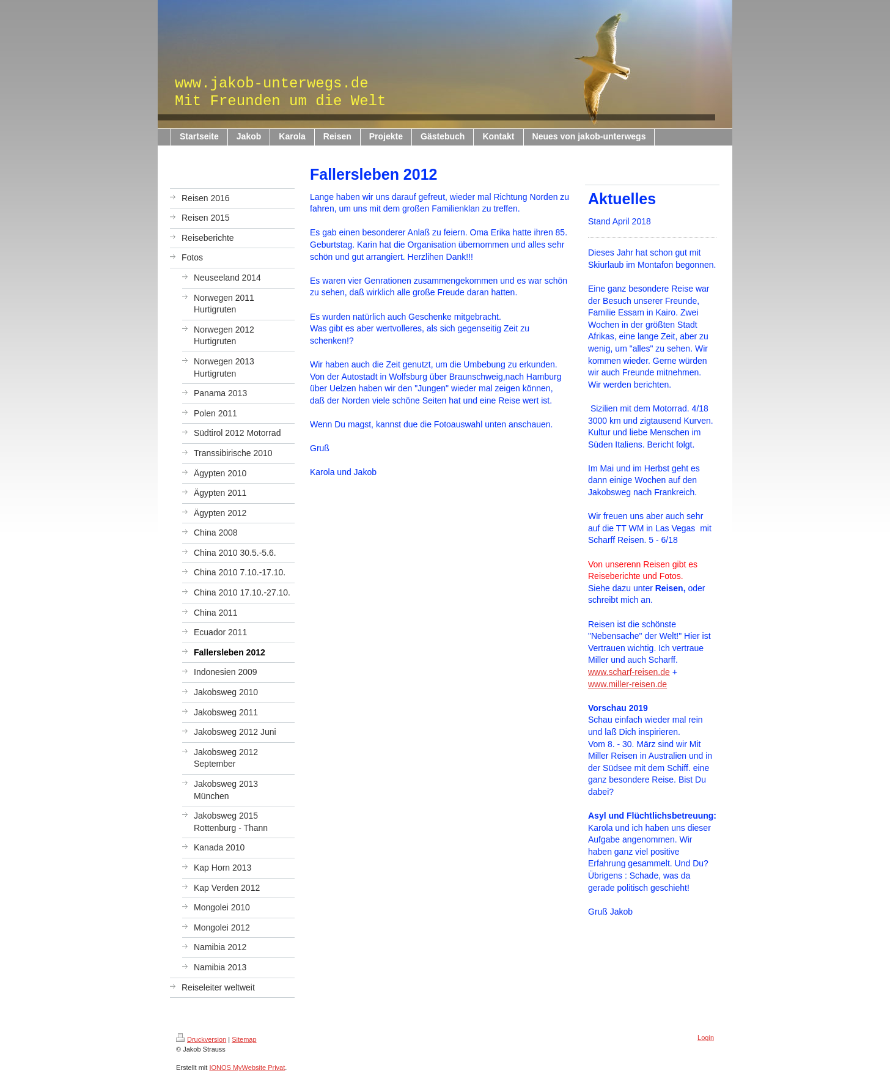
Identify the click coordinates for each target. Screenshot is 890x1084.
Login (705, 1037)
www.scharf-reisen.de (629, 672)
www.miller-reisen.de (627, 684)
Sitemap (244, 1039)
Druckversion (201, 1039)
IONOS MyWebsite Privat (247, 1067)
